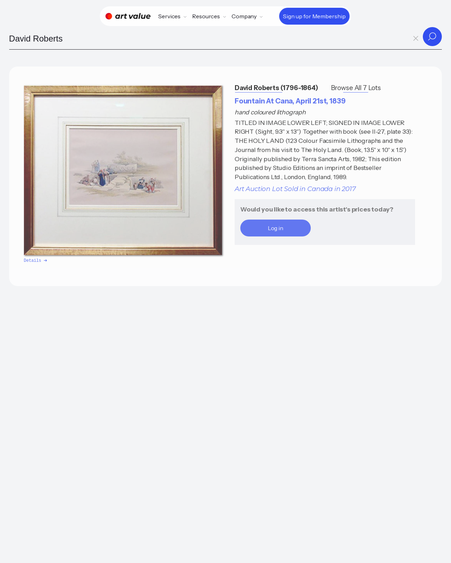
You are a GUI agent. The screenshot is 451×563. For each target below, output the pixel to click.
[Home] (127, 16)
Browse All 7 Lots (356, 88)
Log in (275, 228)
